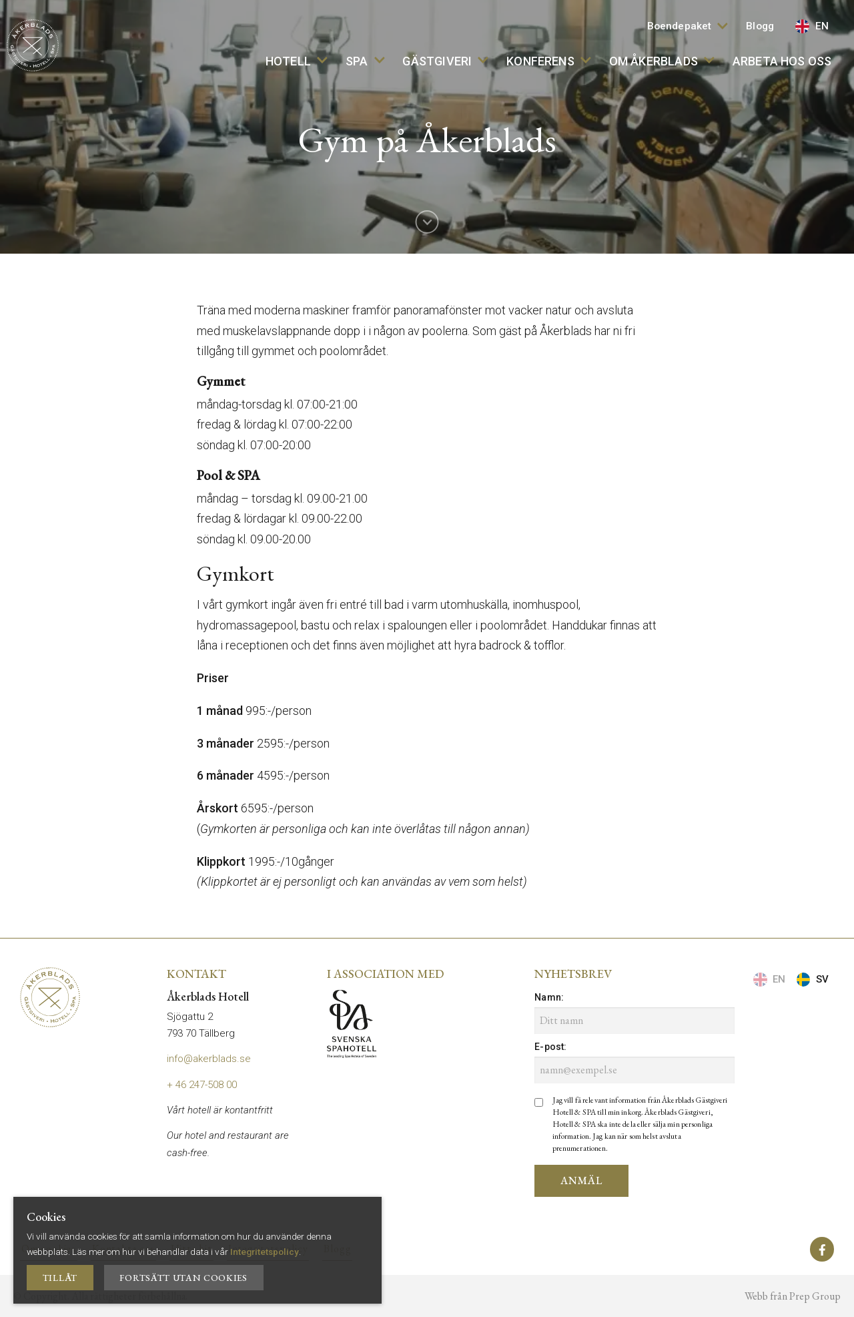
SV (813, 980)
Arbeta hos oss (782, 61)
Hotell (297, 61)
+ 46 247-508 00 (202, 1085)
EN (812, 26)
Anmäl (581, 1180)
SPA (365, 61)
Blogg (760, 26)
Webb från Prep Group (793, 1296)
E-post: (550, 1046)
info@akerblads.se (209, 1059)
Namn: (549, 997)
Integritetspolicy (264, 1251)
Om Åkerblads (662, 61)
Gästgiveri (445, 61)
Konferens (548, 61)
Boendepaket (687, 26)
